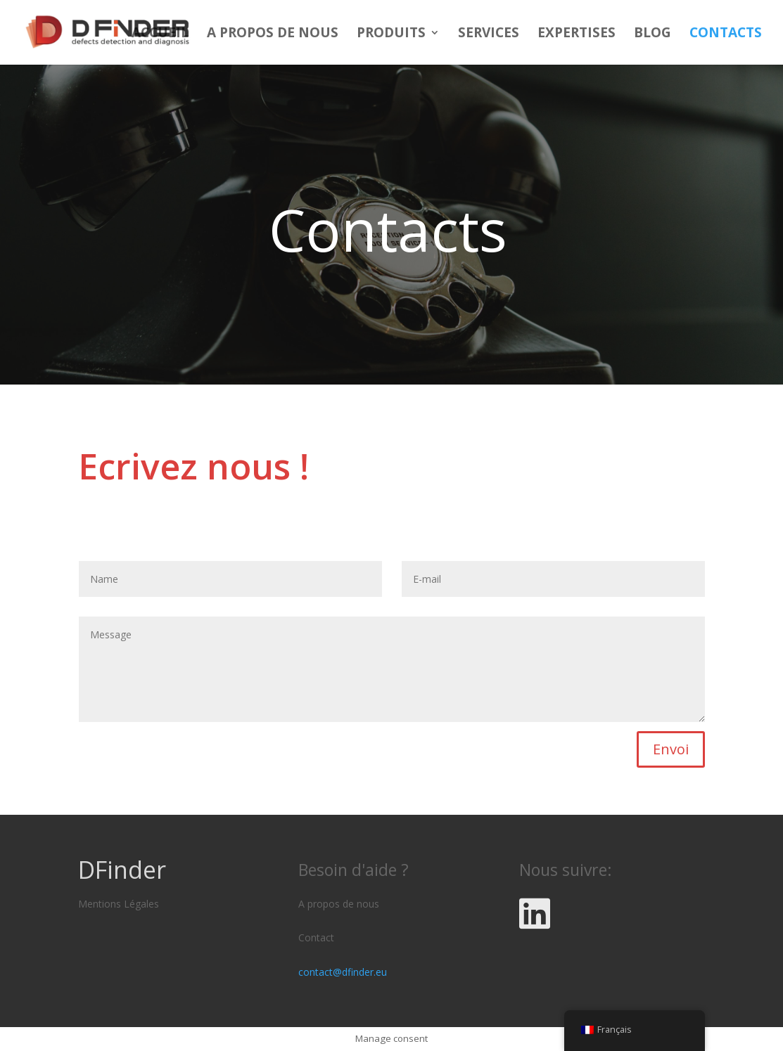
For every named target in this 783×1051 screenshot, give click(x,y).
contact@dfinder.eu (342, 972)
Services (488, 34)
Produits (391, 34)
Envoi (671, 749)
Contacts (725, 34)
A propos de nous (272, 34)
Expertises (576, 34)
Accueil (160, 34)
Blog (652, 34)
